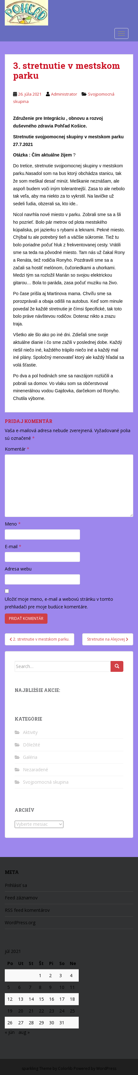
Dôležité (31, 745)
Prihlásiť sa (16, 885)
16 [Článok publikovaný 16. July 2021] (51, 999)
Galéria (30, 757)
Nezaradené (35, 769)
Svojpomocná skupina (46, 782)
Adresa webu (18, 569)
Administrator (64, 94)
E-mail (13, 546)
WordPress (106, 1068)
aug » (24, 1032)
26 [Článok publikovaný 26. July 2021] (9, 1023)
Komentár (17, 449)
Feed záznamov (21, 898)
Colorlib (65, 1068)
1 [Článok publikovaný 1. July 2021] (40, 975)
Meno (13, 524)
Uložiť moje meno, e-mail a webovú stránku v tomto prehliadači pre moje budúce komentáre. (59, 603)
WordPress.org (20, 922)
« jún (10, 1032)
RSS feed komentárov (27, 910)
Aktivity (30, 732)
